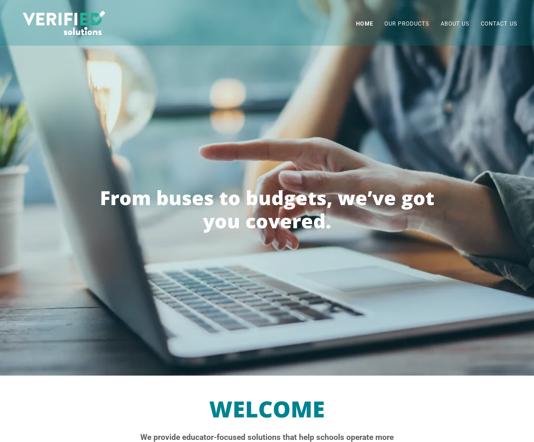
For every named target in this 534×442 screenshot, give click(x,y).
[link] (64, 22)
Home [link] (364, 23)
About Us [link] (455, 23)
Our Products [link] (407, 23)
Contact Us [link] (499, 23)
